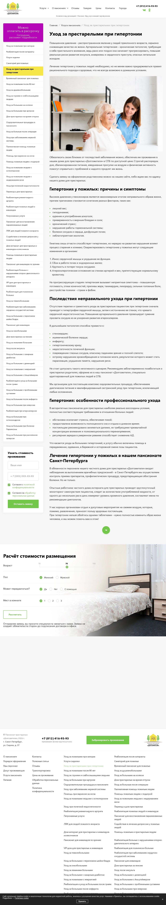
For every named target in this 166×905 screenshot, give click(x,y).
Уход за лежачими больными (21, 414)
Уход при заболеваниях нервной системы (19, 164)
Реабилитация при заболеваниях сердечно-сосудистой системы (19, 373)
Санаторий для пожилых (19, 66)
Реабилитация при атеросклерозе (16, 509)
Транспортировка (41, 770)
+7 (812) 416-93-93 (147, 6)
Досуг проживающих (14, 770)
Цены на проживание (42, 775)
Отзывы (76, 8)
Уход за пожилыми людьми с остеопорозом (21, 202)
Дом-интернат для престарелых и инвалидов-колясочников (23, 298)
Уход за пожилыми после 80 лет (23, 94)
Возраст (7, 647)
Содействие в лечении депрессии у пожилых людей (21, 288)
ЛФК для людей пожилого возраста (20, 278)
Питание (7, 780)
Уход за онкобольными (18, 400)
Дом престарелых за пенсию (21, 407)
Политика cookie (22, 898)
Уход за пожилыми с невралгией (17, 446)
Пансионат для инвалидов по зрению (21, 319)
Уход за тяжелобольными (20, 362)
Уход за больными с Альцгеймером (17, 457)
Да (45, 671)
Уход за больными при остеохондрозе (18, 519)
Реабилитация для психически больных (22, 354)
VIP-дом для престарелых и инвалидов (20, 344)
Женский (48, 660)
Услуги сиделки (15, 59)
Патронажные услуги (17, 259)
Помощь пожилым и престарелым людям (17, 309)
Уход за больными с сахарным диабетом (22, 429)
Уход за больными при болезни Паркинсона (23, 529)
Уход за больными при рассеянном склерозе (18, 540)
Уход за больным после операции (18, 154)
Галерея (88, 8)
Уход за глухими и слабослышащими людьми (20, 109)
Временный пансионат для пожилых (20, 85)
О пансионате (59, 8)
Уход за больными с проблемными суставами (19, 477)
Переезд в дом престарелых (21, 231)
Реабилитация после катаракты (22, 53)
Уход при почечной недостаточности (16, 223)
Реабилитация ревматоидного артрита (22, 240)
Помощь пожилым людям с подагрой (21, 192)
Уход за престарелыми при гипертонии (22, 75)
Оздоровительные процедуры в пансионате (22, 143)
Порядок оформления (14, 761)
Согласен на (24, 598)
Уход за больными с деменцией (23, 438)
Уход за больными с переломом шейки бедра (20, 385)
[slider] (67, 649)
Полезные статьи (40, 761)
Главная (54, 25)
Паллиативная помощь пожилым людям (18, 175)
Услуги (43, 8)
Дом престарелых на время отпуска (21, 133)
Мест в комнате (12, 682)
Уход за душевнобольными (20, 100)
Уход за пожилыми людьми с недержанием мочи (21, 212)
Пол (5, 659)
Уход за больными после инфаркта (19, 488)
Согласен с (23, 589)
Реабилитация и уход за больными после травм (19, 467)
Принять (82, 901)
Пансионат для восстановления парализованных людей (22, 267)
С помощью (71, 671)
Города (122, 8)
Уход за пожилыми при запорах (23, 46)
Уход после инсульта (17, 420)
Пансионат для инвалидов (20, 393)
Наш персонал (10, 766)
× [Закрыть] (162, 899)
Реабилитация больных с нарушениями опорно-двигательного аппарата (19, 331)
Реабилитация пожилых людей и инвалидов (22, 250)
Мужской (65, 660)
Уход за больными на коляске (22, 118)
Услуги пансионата (73, 25)
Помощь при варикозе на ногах (23, 183)
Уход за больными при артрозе (23, 124)
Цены (99, 8)
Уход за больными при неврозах (18, 498)
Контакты (111, 8)
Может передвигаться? (16, 671)
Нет (55, 671)
